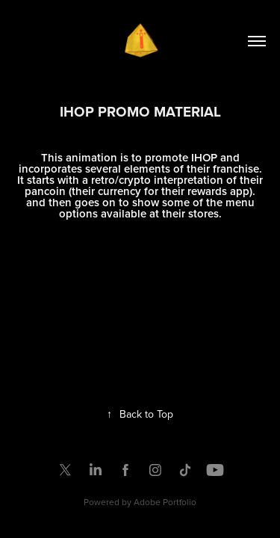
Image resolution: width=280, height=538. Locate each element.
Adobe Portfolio (165, 501)
